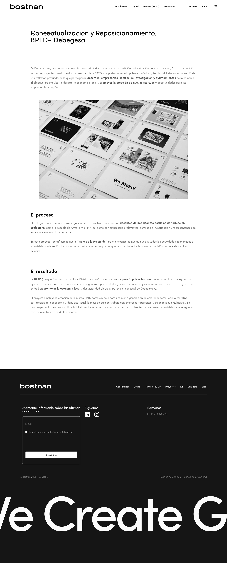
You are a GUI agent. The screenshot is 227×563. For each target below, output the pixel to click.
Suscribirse (51, 454)
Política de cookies (170, 477)
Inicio (34, 33)
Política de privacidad (195, 477)
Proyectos (45, 33)
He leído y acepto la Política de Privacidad (49, 432)
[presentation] (47, 444)
